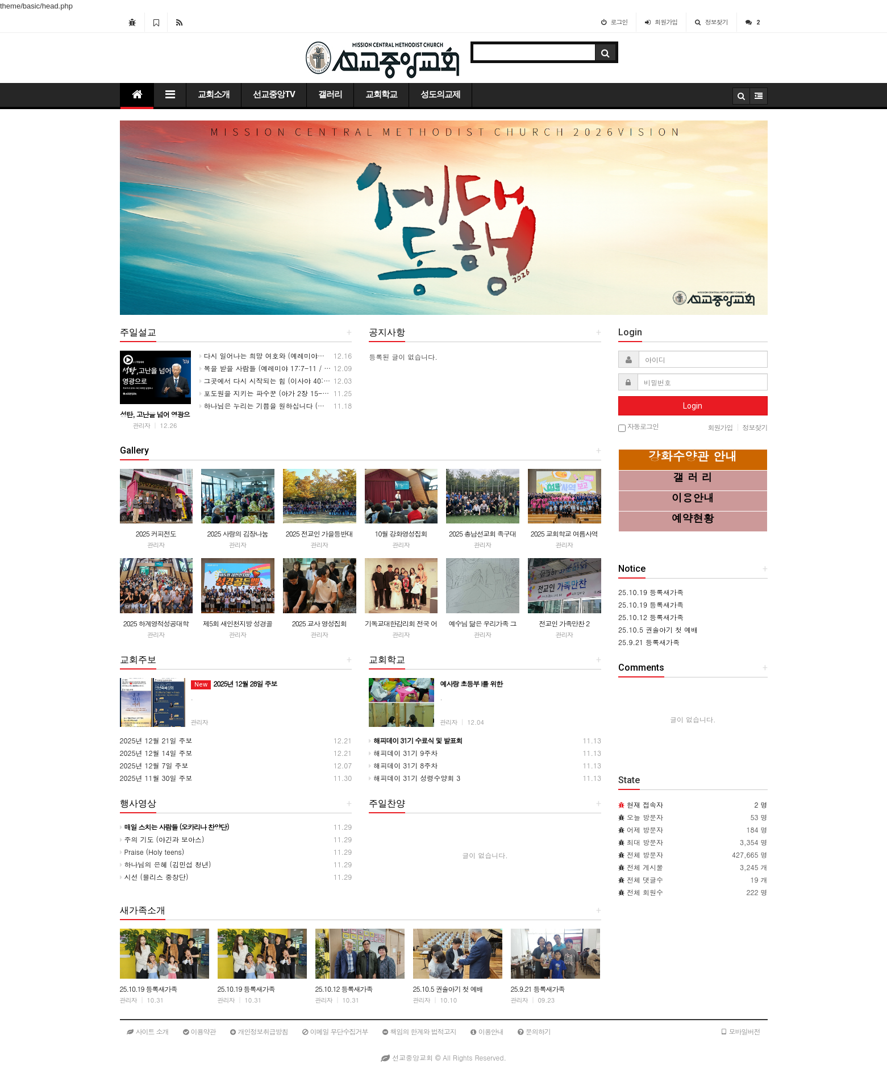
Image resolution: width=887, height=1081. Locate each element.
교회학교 (381, 94)
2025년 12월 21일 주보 (156, 740)
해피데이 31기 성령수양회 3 (414, 778)
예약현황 (693, 517)
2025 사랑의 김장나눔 (237, 533)
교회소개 (214, 94)
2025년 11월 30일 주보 (156, 778)
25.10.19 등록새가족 (148, 988)
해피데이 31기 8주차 (403, 765)
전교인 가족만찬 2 (564, 623)
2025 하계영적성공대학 (156, 623)
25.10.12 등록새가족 (344, 988)
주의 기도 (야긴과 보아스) (162, 839)
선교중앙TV (274, 94)
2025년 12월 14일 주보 (156, 753)
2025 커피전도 (156, 533)
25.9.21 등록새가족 (538, 988)
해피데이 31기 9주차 (403, 753)
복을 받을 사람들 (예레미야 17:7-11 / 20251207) (279, 368)
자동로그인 (638, 427)
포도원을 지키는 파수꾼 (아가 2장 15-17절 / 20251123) (289, 393)
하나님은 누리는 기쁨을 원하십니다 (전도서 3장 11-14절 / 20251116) (310, 405)
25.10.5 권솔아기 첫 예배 (448, 988)
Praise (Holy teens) (152, 852)
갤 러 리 (692, 476)
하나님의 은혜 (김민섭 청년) (165, 864)
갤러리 (330, 94)
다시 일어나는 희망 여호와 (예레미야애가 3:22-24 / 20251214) (300, 355)
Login (692, 405)
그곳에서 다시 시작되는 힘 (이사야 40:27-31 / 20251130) (292, 380)
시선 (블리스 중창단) (154, 877)
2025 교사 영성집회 (319, 623)
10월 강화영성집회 (400, 533)
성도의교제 (440, 94)
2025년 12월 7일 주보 (154, 765)
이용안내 (693, 497)
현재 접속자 (645, 804)
